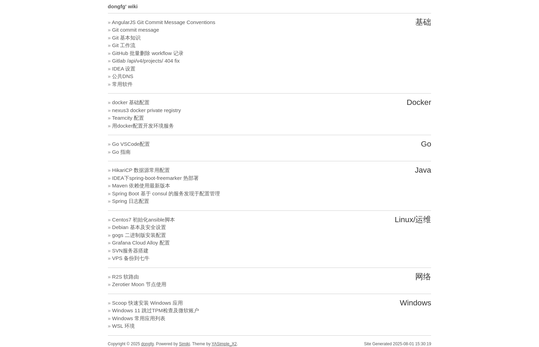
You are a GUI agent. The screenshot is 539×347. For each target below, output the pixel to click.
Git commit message (135, 30)
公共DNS (122, 76)
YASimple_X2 (224, 343)
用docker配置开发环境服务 (143, 126)
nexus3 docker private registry (146, 110)
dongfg (147, 343)
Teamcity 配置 (128, 118)
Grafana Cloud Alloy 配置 (141, 243)
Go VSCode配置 (131, 144)
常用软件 (122, 84)
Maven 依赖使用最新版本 (141, 185)
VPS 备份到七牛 (131, 258)
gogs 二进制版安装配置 (139, 235)
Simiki (184, 343)
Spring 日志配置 (130, 201)
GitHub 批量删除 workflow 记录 (148, 53)
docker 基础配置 (131, 102)
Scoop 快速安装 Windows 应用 (147, 303)
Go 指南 (121, 152)
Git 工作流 (123, 45)
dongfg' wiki (123, 6)
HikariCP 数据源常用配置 (141, 170)
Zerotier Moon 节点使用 (139, 284)
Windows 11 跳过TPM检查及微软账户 (155, 310)
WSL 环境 (123, 326)
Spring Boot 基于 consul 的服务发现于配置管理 (166, 193)
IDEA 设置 (123, 69)
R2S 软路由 (125, 277)
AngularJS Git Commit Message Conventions (163, 22)
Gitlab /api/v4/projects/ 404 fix (146, 61)
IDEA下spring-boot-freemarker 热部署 (155, 178)
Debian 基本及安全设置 (139, 227)
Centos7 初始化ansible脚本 (143, 220)
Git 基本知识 (126, 38)
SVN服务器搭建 (130, 250)
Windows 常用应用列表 (138, 318)
